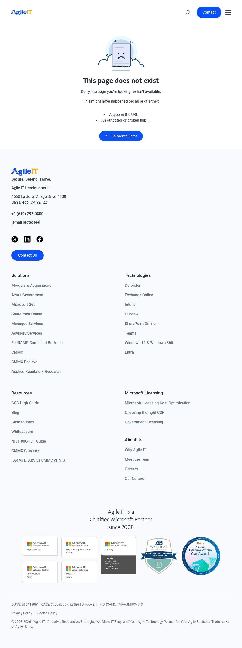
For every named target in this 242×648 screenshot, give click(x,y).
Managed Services (27, 323)
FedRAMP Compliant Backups (37, 342)
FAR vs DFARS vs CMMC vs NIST (39, 460)
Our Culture (134, 478)
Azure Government (27, 295)
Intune (130, 304)
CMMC (17, 352)
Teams (130, 333)
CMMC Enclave (24, 362)
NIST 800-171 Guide (28, 441)
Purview (132, 314)
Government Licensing (144, 422)
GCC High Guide (25, 403)
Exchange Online (139, 295)
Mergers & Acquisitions (31, 285)
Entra (129, 352)
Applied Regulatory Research (36, 371)
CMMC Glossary (25, 450)
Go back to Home (121, 136)
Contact (209, 12)
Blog (15, 412)
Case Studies (22, 422)
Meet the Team (138, 459)
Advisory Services (26, 333)
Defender (132, 285)
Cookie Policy (47, 613)
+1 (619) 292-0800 (27, 213)
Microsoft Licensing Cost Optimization (158, 403)
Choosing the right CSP (145, 412)
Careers (131, 469)
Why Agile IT (135, 450)
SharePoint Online (26, 314)
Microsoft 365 (23, 304)
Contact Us (27, 255)
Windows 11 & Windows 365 (149, 342)
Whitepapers (22, 431)
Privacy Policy (21, 613)
